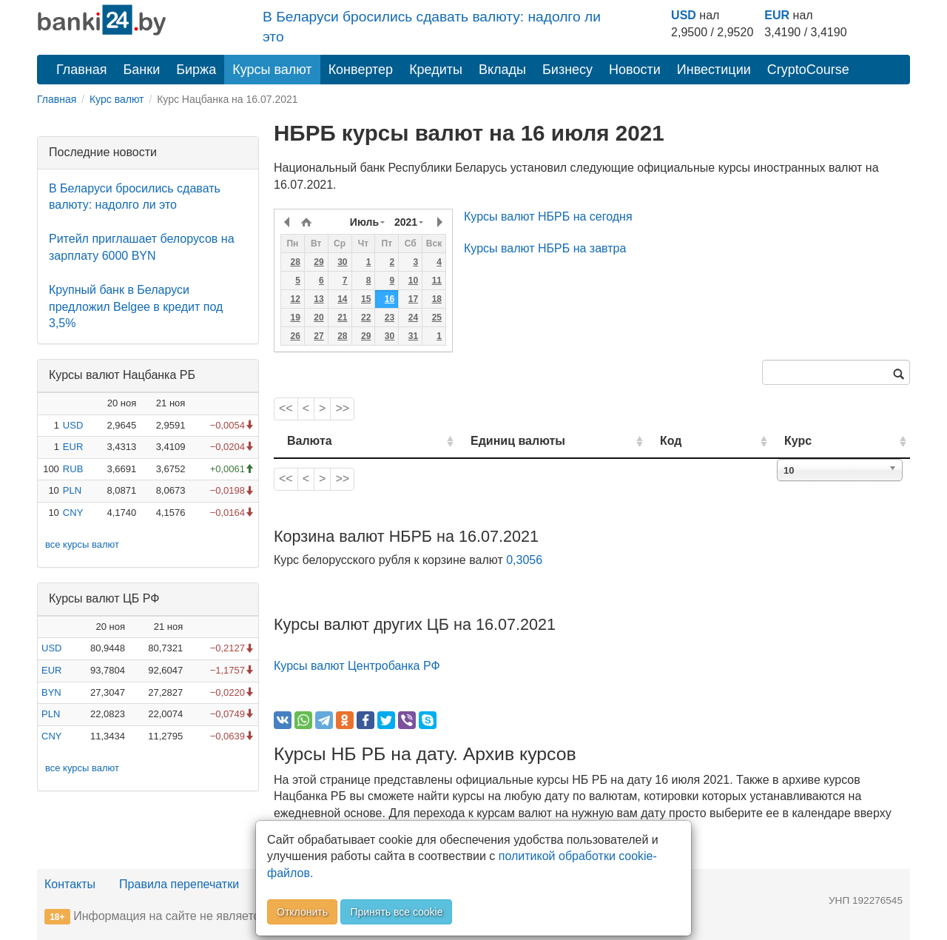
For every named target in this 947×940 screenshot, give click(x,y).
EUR (776, 15)
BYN (51, 692)
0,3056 (524, 560)
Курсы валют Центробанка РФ (357, 665)
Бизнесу (567, 69)
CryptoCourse (808, 69)
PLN (72, 490)
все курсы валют (82, 544)
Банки (142, 69)
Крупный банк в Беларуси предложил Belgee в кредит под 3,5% (136, 306)
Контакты (69, 884)
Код (713, 440)
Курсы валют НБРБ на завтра (545, 248)
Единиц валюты (488, 440)
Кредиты (435, 69)
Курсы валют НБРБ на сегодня (548, 216)
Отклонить (302, 912)
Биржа (196, 69)
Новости (635, 69)
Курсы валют (271, 69)
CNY (73, 512)
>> (342, 408)
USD (683, 15)
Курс (820, 440)
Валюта (309, 440)
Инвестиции (714, 69)
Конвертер (361, 69)
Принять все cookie (396, 912)
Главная (81, 69)
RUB (73, 468)
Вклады (502, 69)
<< (286, 408)
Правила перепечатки (179, 884)
